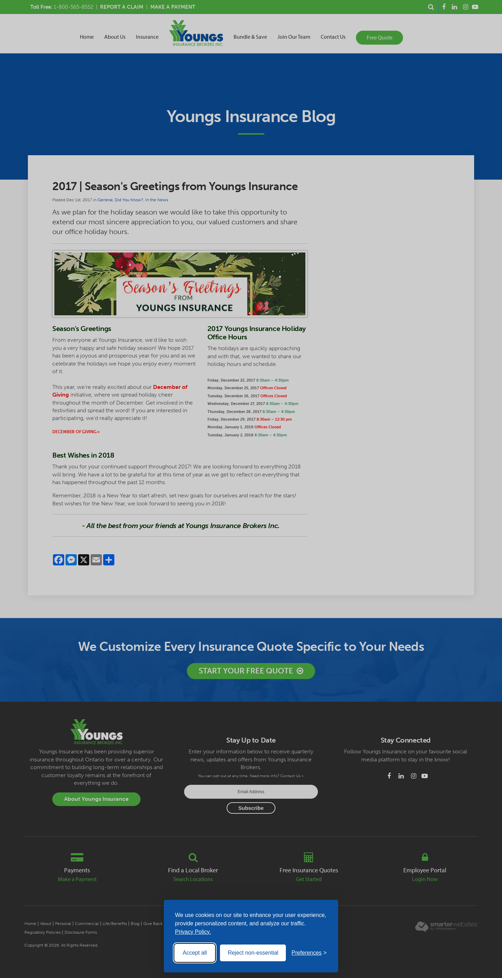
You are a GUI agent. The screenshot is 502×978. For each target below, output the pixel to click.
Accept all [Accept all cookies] (195, 953)
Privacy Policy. (193, 932)
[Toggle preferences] (309, 953)
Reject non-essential (253, 953)
